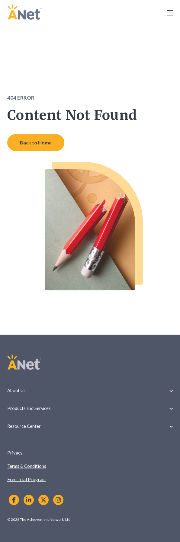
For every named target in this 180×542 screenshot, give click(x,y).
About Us (90, 390)
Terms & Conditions (26, 466)
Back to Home (36, 142)
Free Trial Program (26, 479)
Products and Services (90, 408)
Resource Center (90, 426)
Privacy (15, 452)
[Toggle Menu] (166, 13)
